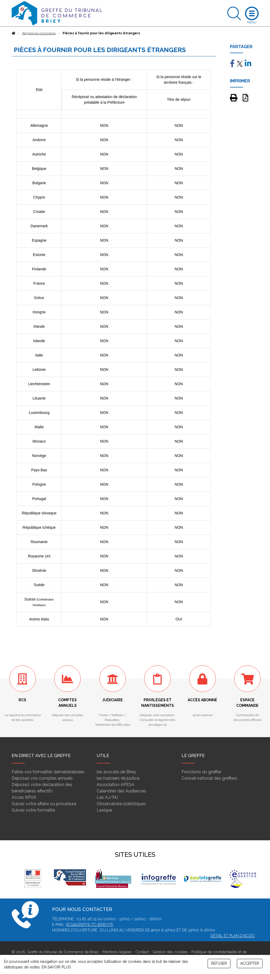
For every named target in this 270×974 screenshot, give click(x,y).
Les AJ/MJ (107, 797)
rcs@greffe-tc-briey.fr (89, 924)
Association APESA (115, 784)
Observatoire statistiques (121, 803)
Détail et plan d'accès (233, 936)
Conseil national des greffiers (209, 778)
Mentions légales (117, 952)
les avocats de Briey (116, 771)
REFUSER (219, 963)
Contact (142, 952)
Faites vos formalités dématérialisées (48, 771)
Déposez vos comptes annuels (42, 778)
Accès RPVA (24, 797)
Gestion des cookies (170, 952)
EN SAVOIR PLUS (56, 967)
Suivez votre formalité (33, 810)
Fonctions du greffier (201, 771)
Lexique (104, 810)
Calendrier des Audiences (121, 791)
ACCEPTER (249, 963)
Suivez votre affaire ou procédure (44, 803)
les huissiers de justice (118, 778)
